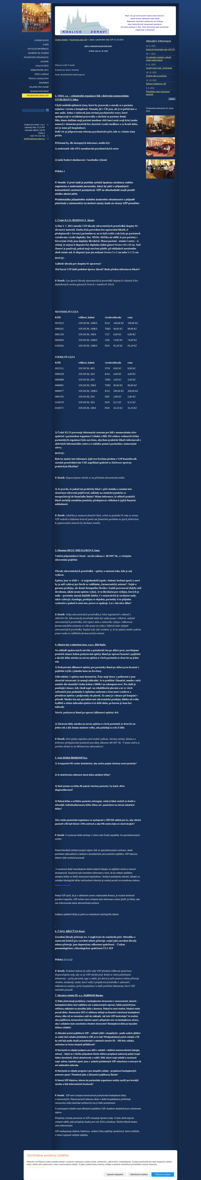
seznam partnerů (39, 91)
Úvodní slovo (41, 40)
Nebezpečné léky (40, 70)
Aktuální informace (38, 49)
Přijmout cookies (163, 1174)
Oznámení (44, 83)
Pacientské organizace (36, 57)
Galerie (45, 62)
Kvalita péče (42, 66)
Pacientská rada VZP (78, 40)
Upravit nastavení (115, 1174)
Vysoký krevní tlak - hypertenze (159, 68)
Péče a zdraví (42, 74)
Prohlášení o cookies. (36, 1167)
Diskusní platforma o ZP (156, 84)
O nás (46, 45)
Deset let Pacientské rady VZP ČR (160, 49)
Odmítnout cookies (139, 1174)
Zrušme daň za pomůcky (156, 76)
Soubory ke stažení (38, 53)
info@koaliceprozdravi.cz (34, 139)
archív (171, 99)
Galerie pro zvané (39, 87)
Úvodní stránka (61, 40)
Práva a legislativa (39, 78)
